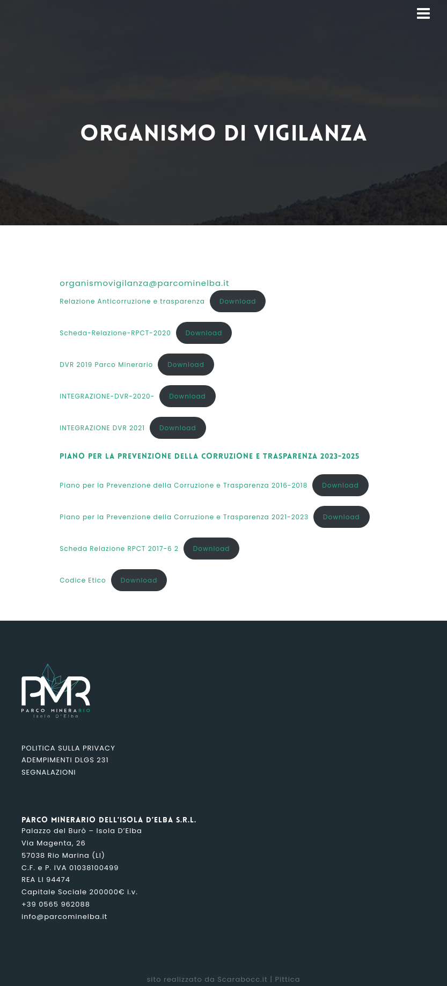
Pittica (287, 979)
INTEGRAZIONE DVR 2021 (102, 427)
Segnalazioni (48, 772)
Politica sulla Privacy (68, 748)
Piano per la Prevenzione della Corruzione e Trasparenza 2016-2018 (183, 485)
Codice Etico (83, 580)
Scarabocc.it (242, 979)
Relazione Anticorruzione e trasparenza (132, 301)
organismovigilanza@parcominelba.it (144, 283)
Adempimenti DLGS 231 (65, 760)
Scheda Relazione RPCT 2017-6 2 (119, 548)
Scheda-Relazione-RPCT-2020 (115, 332)
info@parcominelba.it (64, 916)
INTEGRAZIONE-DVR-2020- (107, 396)
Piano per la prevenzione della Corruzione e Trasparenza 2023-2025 (210, 457)
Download (238, 301)
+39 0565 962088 (55, 904)
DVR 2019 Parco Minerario (106, 364)
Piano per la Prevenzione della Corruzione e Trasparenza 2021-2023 (184, 516)
